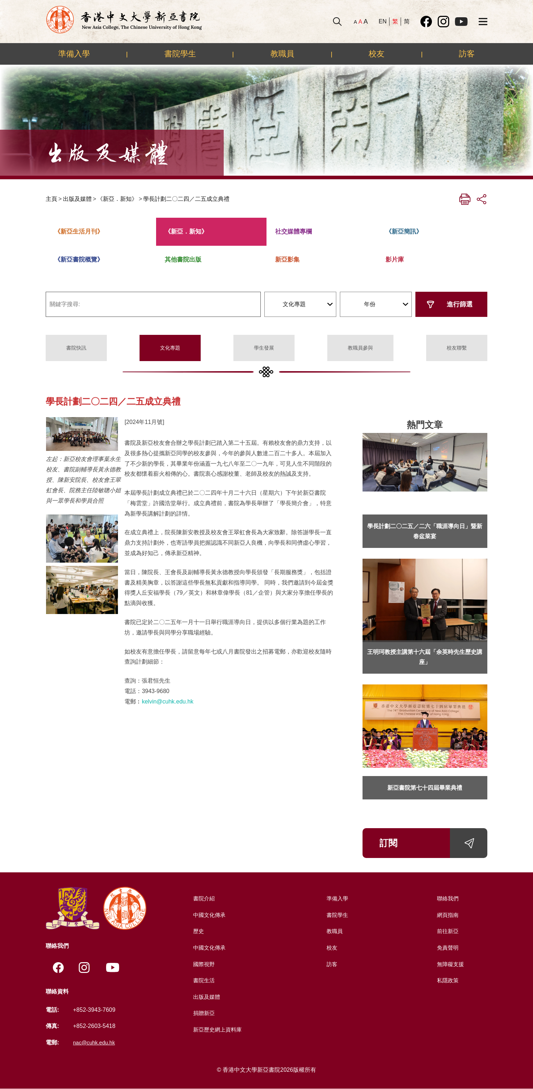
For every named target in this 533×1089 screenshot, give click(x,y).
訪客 (467, 54)
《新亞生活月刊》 (78, 231)
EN (383, 21)
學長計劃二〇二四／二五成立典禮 (186, 199)
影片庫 (395, 259)
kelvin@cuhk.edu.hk (167, 701)
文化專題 (170, 348)
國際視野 (203, 964)
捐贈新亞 (203, 1013)
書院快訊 (76, 348)
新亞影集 (287, 259)
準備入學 (74, 54)
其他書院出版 (183, 259)
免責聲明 (447, 948)
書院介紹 (203, 898)
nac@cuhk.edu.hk (96, 1043)
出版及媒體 (77, 199)
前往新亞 (447, 931)
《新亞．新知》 (117, 199)
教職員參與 (360, 348)
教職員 (282, 54)
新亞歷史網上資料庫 (217, 1029)
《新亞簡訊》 (404, 231)
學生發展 (264, 348)
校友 (376, 54)
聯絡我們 (447, 898)
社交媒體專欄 (293, 231)
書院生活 (203, 980)
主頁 (51, 199)
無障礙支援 (450, 964)
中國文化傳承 (209, 915)
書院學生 (180, 54)
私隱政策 (447, 980)
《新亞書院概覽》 (78, 259)
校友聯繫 (457, 348)
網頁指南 (447, 915)
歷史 (197, 931)
